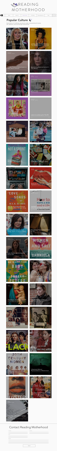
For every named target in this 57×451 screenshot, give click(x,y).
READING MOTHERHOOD (28, 7)
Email (9, 434)
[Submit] (29, 446)
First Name (9, 430)
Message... (9, 438)
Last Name (30, 430)
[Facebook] (2, 15)
